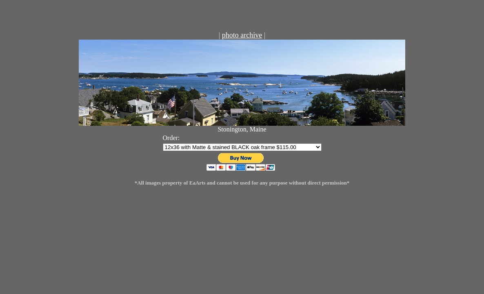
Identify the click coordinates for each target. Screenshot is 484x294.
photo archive (242, 35)
